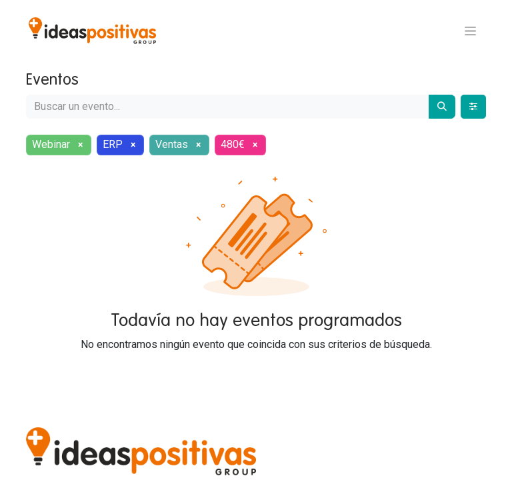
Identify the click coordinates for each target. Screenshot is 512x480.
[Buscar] (442, 107)
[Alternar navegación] (470, 30)
